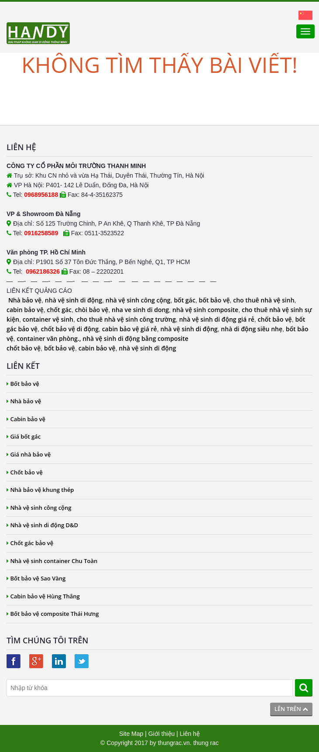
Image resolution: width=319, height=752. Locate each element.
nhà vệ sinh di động (73, 300)
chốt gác (59, 310)
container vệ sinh (48, 319)
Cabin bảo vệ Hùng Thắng (43, 596)
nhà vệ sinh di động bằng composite (135, 338)
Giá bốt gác (24, 436)
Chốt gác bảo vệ (30, 543)
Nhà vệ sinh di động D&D (42, 525)
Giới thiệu (161, 733)
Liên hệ (190, 733)
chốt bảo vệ (275, 319)
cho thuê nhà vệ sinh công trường (126, 319)
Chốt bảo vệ (25, 472)
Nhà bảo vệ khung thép (40, 490)
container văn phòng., (49, 338)
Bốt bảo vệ (23, 384)
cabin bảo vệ (25, 310)
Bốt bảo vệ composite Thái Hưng (53, 614)
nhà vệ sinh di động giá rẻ (216, 319)
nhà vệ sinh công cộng (138, 300)
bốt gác (184, 300)
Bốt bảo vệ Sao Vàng (36, 578)
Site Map (131, 733)
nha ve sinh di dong (140, 310)
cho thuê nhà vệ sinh (263, 300)
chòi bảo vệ (92, 310)
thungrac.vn (174, 742)
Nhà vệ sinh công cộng (39, 508)
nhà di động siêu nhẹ (251, 329)
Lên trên (291, 709)
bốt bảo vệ (214, 300)
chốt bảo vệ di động (70, 329)
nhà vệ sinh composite (205, 310)
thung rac (206, 742)
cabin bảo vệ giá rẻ (129, 329)
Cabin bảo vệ (26, 419)
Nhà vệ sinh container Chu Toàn (52, 561)
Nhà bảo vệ (24, 300)
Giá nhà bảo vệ (29, 454)
